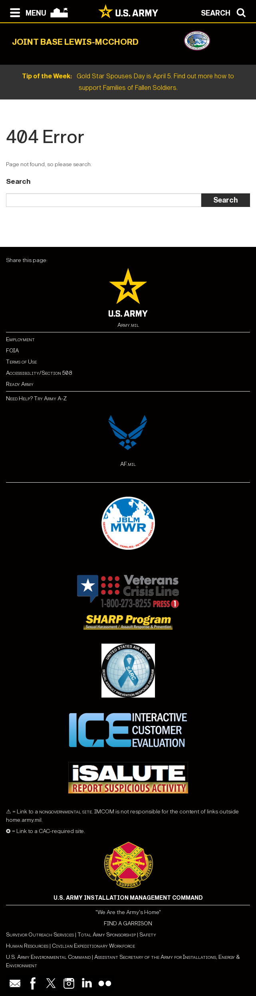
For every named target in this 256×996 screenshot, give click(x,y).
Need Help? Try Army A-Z (36, 398)
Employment (20, 339)
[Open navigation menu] (26, 12)
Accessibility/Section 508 (39, 373)
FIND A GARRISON (128, 923)
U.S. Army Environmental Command (48, 957)
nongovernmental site (65, 811)
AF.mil (128, 464)
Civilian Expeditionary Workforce (93, 945)
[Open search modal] (225, 12)
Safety (147, 934)
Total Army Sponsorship (106, 934)
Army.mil (128, 325)
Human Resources (27, 945)
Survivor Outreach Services (40, 934)
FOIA (12, 350)
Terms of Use (21, 361)
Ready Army (20, 384)
